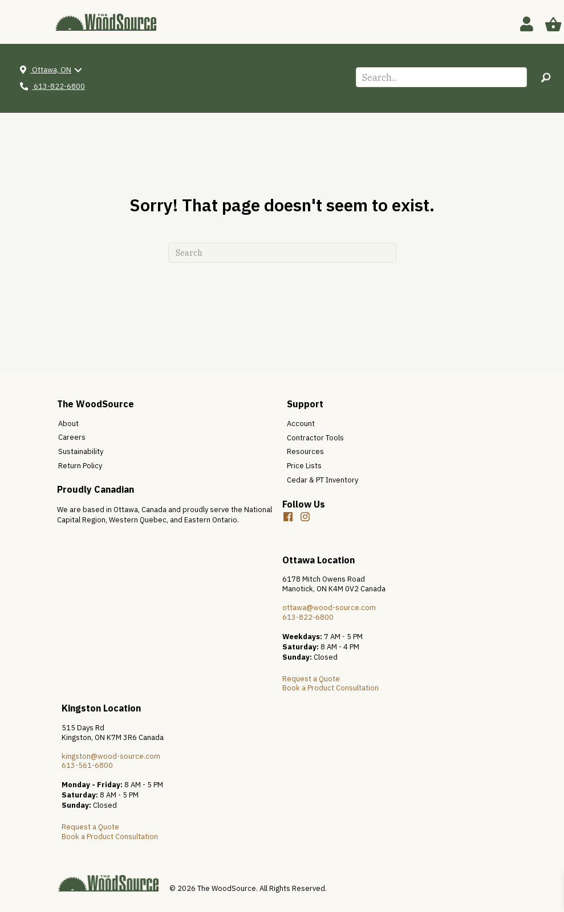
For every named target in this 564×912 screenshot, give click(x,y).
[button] (545, 77)
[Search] (282, 253)
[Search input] (441, 77)
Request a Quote (311, 679)
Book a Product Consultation (330, 688)
